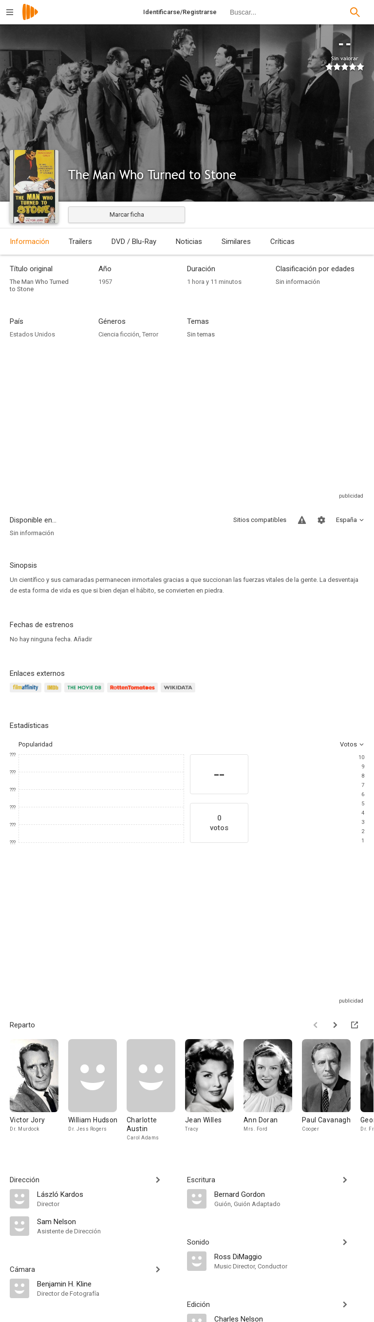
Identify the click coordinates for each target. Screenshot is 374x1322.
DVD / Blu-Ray (134, 241)
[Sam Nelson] (107, 1221)
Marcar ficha (127, 214)
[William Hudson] (97, 1090)
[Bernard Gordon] (289, 1194)
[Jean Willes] (214, 1090)
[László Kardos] (107, 1194)
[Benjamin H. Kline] (107, 1283)
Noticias (189, 241)
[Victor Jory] (39, 1090)
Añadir (83, 639)
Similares (236, 241)
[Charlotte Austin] (156, 1090)
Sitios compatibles (259, 519)
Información (29, 241)
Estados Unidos (32, 334)
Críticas (282, 241)
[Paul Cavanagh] (331, 1090)
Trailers (80, 241)
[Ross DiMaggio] (289, 1256)
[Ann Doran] (272, 1090)
